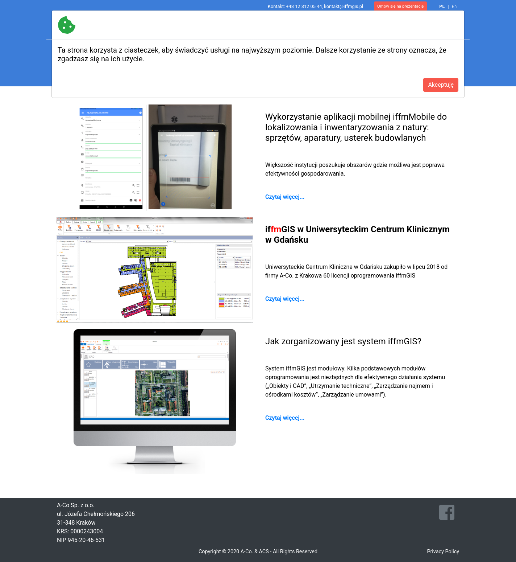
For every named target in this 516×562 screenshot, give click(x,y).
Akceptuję (441, 84)
